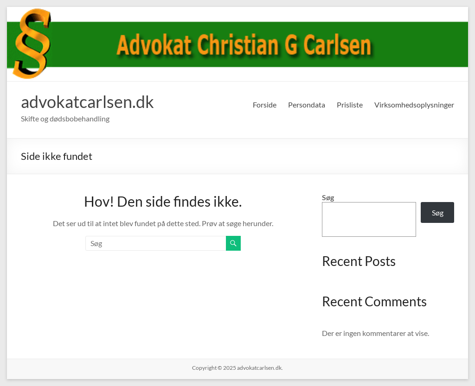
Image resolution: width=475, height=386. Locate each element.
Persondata (306, 104)
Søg (328, 197)
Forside (264, 104)
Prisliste (350, 104)
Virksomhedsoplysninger (414, 104)
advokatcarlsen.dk (87, 101)
